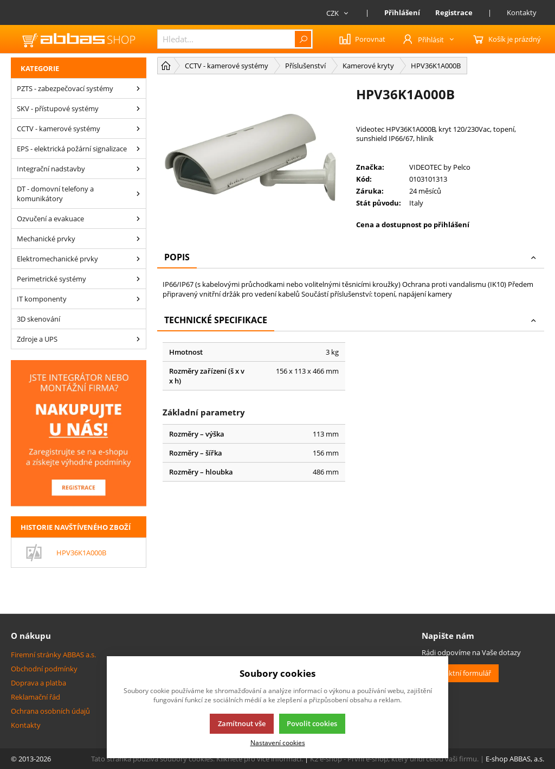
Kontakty (522, 12)
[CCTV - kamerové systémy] (138, 128)
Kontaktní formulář (460, 673)
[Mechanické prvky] (138, 238)
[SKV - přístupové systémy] (138, 108)
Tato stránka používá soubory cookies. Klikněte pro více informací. (197, 759)
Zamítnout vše (242, 723)
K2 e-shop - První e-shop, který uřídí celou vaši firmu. (394, 759)
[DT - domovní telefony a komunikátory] (138, 193)
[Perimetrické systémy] (138, 278)
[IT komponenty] (138, 299)
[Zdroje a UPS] (138, 339)
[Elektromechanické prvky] (138, 258)
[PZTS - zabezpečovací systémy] (138, 88)
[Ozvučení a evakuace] (138, 218)
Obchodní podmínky (44, 669)
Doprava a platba (38, 683)
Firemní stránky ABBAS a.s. (53, 654)
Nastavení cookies (277, 742)
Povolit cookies (312, 723)
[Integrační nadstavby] (138, 168)
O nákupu (31, 635)
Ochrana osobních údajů (50, 711)
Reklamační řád (35, 697)
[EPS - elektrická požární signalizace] (138, 148)
